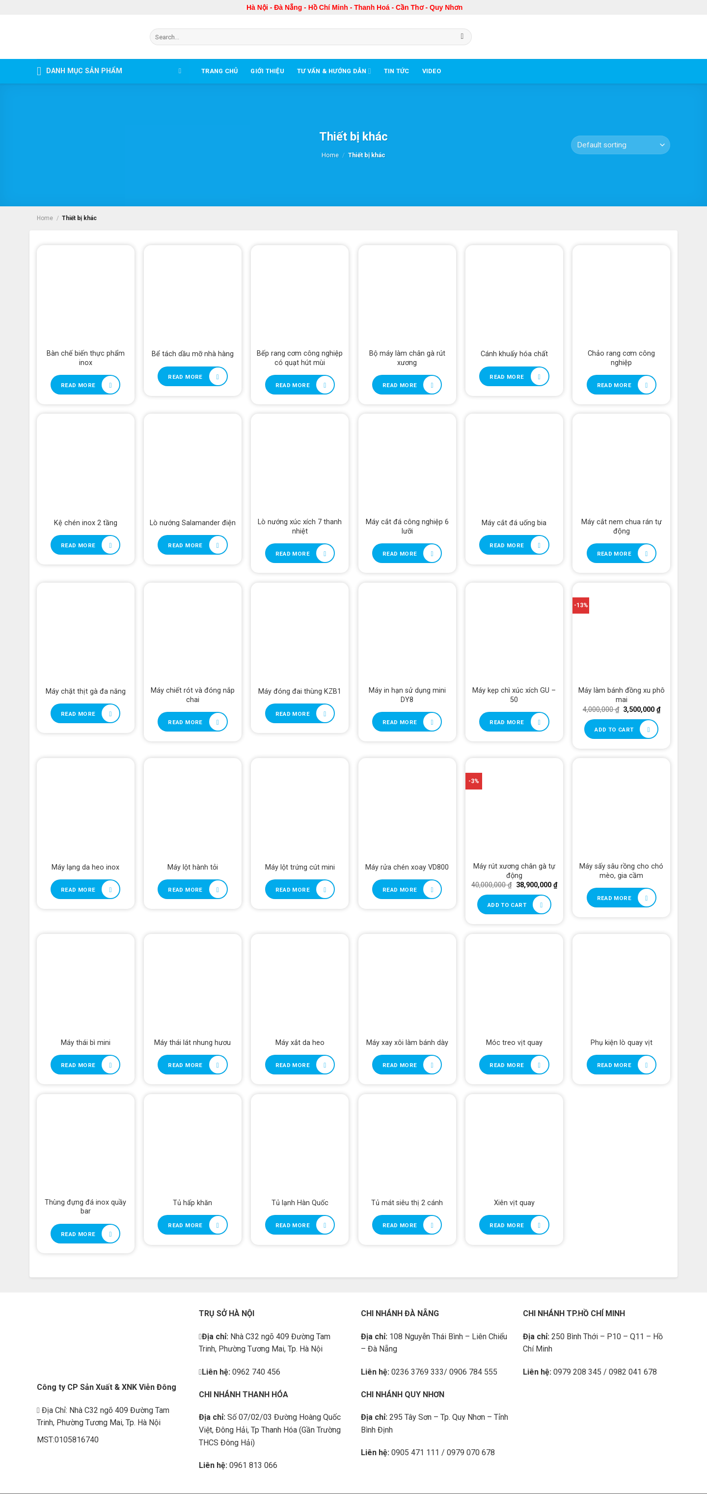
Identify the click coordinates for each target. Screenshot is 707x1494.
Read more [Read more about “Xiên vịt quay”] (506, 1225)
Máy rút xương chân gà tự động (514, 871)
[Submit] (462, 36)
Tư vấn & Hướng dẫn (334, 71)
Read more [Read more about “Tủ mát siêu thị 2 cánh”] (399, 1225)
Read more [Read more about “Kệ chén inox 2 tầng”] (78, 545)
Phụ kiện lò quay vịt (622, 1043)
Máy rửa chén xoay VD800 (407, 867)
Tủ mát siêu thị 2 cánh (407, 1203)
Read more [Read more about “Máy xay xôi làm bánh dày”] (399, 1065)
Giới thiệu (267, 71)
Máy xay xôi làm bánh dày (407, 1043)
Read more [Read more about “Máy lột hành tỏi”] (185, 889)
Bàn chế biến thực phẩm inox (86, 358)
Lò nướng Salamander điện (193, 523)
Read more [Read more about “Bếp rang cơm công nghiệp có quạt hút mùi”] (292, 385)
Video (431, 71)
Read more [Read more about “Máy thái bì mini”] (78, 1065)
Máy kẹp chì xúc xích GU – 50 (514, 695)
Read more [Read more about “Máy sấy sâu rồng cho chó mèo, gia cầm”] (614, 898)
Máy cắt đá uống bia (514, 523)
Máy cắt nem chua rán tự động (621, 527)
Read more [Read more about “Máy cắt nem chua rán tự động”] (614, 553)
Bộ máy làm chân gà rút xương (407, 358)
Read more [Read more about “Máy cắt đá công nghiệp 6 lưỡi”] (399, 553)
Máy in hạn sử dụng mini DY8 (407, 695)
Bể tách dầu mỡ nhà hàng (193, 354)
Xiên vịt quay (514, 1203)
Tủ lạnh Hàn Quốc (300, 1203)
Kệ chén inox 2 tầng (85, 523)
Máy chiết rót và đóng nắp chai (193, 695)
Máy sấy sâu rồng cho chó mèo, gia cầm (621, 871)
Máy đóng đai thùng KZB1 (299, 691)
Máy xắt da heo (300, 1043)
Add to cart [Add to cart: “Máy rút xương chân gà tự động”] (507, 905)
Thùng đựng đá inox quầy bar (85, 1207)
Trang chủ (219, 71)
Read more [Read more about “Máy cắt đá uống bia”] (506, 545)
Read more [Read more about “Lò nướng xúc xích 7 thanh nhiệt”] (292, 553)
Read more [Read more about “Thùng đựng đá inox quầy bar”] (78, 1234)
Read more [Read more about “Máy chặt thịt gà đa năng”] (78, 713)
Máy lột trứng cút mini (300, 867)
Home (330, 155)
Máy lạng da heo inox (85, 867)
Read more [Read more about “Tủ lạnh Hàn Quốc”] (292, 1225)
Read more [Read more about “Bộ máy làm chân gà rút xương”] (399, 385)
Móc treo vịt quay (514, 1043)
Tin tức (396, 71)
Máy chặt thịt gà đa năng (86, 691)
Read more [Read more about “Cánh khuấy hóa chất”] (506, 376)
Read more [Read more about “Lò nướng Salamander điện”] (185, 545)
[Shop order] (620, 145)
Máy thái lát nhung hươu (192, 1043)
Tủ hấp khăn (192, 1203)
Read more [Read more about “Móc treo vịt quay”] (506, 1065)
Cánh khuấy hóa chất (514, 354)
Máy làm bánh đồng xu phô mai (621, 695)
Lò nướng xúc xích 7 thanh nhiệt (300, 527)
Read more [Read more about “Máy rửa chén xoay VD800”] (399, 889)
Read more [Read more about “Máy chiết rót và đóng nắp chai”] (185, 722)
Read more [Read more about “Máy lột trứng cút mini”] (292, 889)
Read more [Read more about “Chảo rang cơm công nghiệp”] (614, 385)
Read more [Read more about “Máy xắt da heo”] (292, 1065)
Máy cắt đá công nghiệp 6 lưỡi (407, 527)
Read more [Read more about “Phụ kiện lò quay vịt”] (614, 1065)
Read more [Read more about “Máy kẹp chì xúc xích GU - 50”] (506, 722)
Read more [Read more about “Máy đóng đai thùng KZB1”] (292, 713)
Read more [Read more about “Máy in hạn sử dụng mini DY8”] (399, 722)
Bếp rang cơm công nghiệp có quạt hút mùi (300, 358)
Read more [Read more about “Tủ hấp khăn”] (185, 1225)
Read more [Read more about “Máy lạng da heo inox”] (78, 889)
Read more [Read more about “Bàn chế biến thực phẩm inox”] (78, 385)
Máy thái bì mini (85, 1043)
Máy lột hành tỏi (192, 867)
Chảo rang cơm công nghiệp (621, 358)
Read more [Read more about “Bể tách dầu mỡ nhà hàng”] (185, 376)
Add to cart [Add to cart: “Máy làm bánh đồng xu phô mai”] (614, 729)
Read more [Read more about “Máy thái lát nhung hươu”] (185, 1065)
